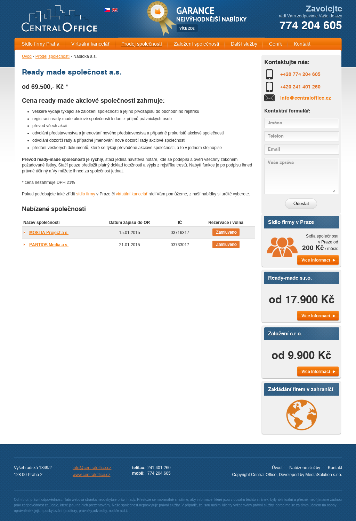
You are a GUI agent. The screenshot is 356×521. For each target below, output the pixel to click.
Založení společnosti (196, 44)
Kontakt (302, 44)
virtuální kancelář (131, 194)
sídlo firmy (85, 194)
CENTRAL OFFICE (59, 18)
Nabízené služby (304, 467)
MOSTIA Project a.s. (48, 232)
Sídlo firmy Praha (40, 44)
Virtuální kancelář (90, 44)
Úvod (27, 56)
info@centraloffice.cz (305, 98)
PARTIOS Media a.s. (48, 244)
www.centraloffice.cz (92, 474)
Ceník (275, 44)
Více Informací (315, 260)
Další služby (244, 44)
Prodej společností (141, 44)
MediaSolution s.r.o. (324, 474)
